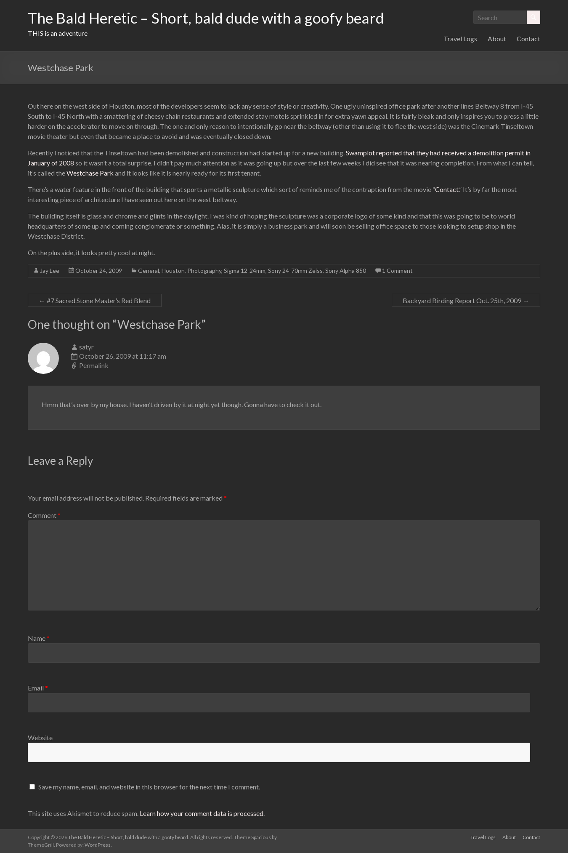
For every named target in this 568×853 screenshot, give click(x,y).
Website (40, 737)
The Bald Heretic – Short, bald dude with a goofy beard (208, 18)
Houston (173, 270)
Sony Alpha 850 (345, 270)
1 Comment (397, 270)
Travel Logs (460, 39)
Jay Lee (49, 270)
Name (39, 638)
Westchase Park (90, 173)
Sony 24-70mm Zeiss (295, 270)
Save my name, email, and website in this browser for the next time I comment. (149, 787)
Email (38, 688)
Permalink (94, 365)
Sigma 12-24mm (244, 270)
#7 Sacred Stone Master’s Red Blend (95, 300)
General (148, 270)
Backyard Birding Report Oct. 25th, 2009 (466, 300)
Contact (528, 39)
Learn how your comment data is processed (201, 813)
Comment (44, 515)
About (497, 39)
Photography (204, 270)
